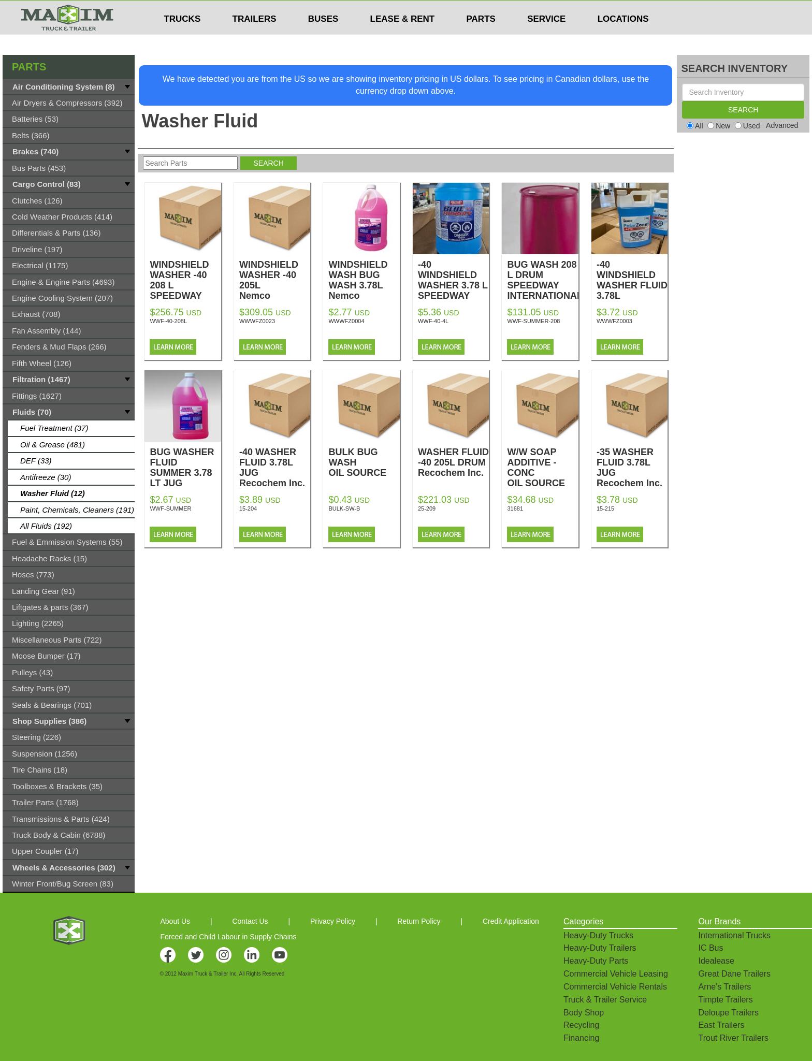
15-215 (605, 508)
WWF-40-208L (168, 321)
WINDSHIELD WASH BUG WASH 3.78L (363, 285)
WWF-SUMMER (170, 508)
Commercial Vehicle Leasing (615, 973)
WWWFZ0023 (257, 321)
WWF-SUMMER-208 (533, 321)
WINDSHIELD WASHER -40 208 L (185, 290)
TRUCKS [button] (182, 39)
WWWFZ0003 (614, 321)
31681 (515, 508)
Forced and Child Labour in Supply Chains (228, 937)
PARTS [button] (481, 39)
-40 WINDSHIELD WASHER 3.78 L (453, 290)
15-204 (248, 508)
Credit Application (511, 921)
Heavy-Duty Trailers (599, 947)
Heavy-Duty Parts (595, 960)
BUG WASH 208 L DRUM (542, 285)
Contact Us (250, 921)
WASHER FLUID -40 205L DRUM (453, 462)
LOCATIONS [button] (623, 39)
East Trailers (721, 1025)
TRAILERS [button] (255, 39)
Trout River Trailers (733, 1038)
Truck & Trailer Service (605, 999)
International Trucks (734, 935)
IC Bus (710, 947)
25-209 (427, 508)
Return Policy (418, 921)
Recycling (581, 1025)
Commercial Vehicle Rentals (615, 986)
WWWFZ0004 (346, 321)
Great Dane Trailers (734, 973)
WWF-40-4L (433, 321)
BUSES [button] (323, 39)
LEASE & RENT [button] (402, 39)
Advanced (782, 125)
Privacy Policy (332, 921)
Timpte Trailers (725, 999)
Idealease (716, 960)
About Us (175, 921)
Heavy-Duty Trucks (598, 935)
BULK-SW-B (344, 508)
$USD (544, 11)
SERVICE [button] (546, 39)
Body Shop (583, 1012)
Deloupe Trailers (728, 1012)
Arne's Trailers (724, 986)
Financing (581, 1038)
